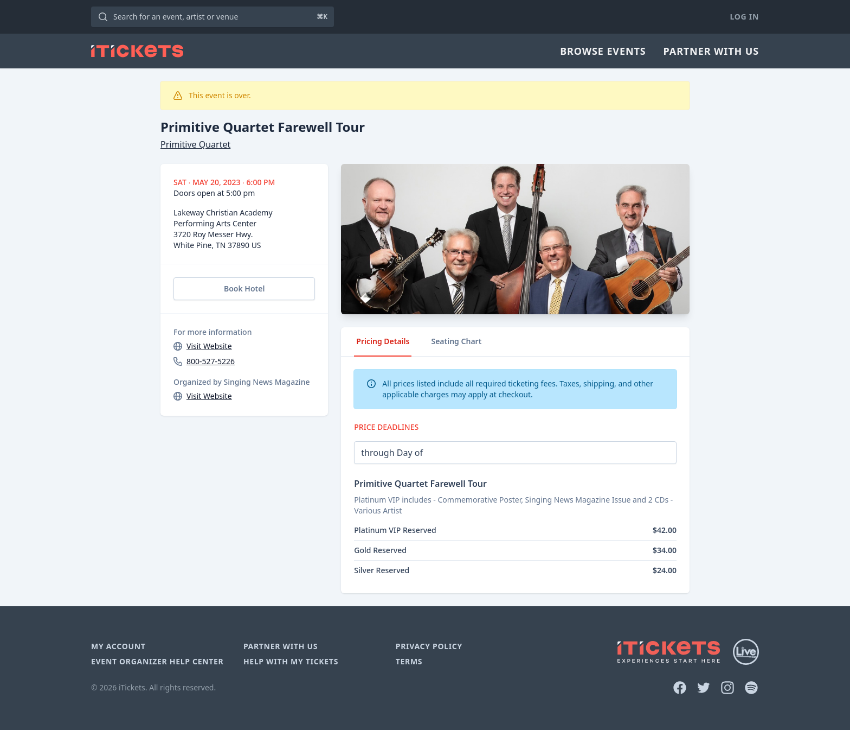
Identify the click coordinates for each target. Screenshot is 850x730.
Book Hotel (244, 288)
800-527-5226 (210, 361)
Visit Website (209, 346)
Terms (409, 661)
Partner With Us (711, 51)
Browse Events (603, 51)
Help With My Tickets (290, 661)
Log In (744, 16)
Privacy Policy (429, 646)
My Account (118, 646)
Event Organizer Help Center (157, 661)
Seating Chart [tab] (456, 341)
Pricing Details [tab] (382, 341)
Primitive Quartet (195, 144)
